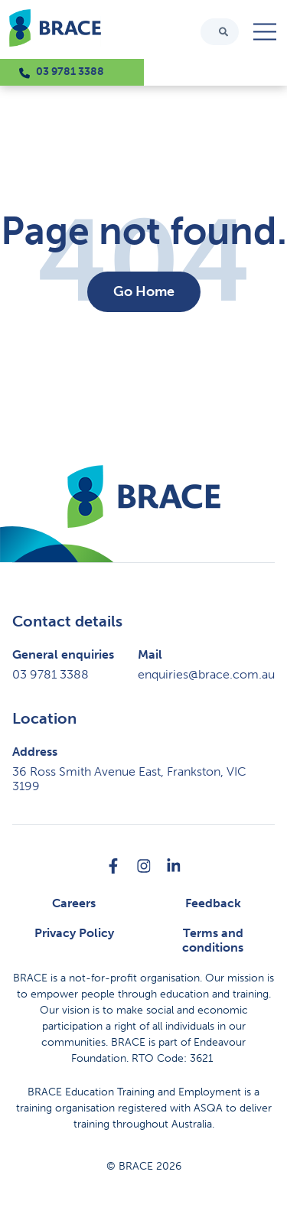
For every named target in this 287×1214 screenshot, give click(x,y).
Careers (74, 903)
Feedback (213, 903)
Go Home (143, 291)
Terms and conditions (212, 940)
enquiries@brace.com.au (206, 674)
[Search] (223, 31)
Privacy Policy (74, 933)
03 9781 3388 (70, 71)
